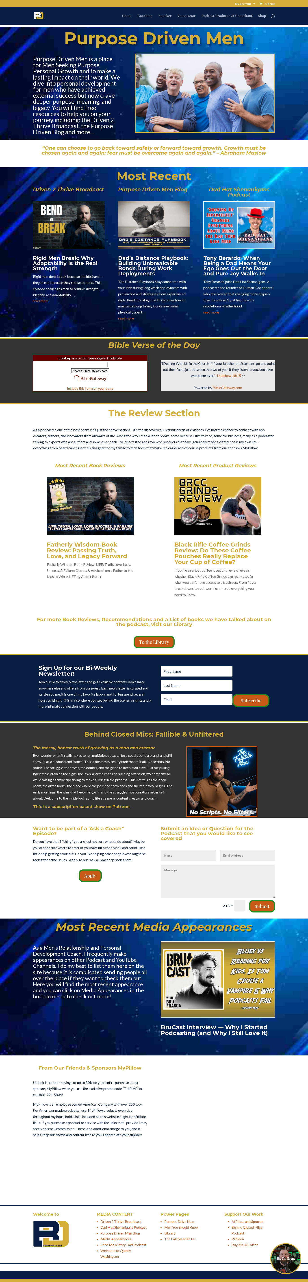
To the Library (154, 642)
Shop (262, 16)
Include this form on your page (90, 388)
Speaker (165, 16)
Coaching (145, 16)
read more (41, 301)
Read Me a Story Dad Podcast (123, 1245)
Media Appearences (115, 1239)
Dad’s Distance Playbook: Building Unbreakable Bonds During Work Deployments (153, 266)
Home (127, 16)
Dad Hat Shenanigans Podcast (123, 1227)
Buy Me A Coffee (245, 1245)
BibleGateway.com (227, 387)
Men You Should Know (181, 1227)
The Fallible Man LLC (180, 1239)
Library (170, 1233)
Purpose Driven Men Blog (120, 1233)
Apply (90, 876)
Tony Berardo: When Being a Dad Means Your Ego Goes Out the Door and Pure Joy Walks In (237, 266)
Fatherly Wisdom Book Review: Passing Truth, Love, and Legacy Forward (87, 550)
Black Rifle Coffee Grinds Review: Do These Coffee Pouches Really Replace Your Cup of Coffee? (212, 553)
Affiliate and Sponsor (248, 1221)
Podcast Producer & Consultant (227, 16)
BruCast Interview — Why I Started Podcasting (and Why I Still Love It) (214, 1030)
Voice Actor (187, 16)
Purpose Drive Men (179, 1221)
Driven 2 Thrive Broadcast (120, 1221)
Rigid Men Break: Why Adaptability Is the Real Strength (65, 263)
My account (243, 4)
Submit (262, 906)
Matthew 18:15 (229, 375)
